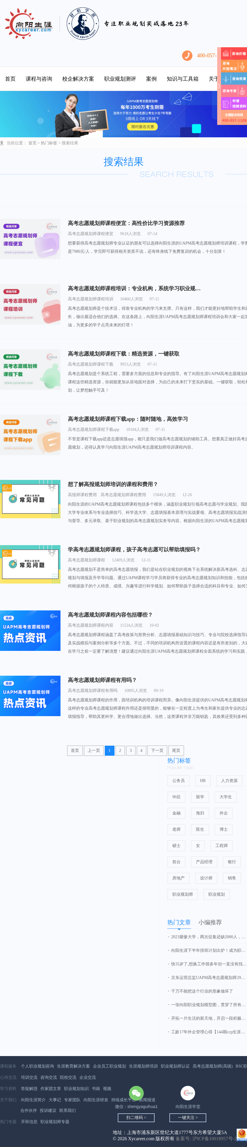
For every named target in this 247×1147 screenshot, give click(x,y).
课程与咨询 (39, 79)
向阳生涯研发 (96, 1100)
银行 (232, 862)
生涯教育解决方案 (73, 1066)
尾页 (176, 750)
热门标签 (49, 143)
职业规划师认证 (175, 1066)
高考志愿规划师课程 (86, 560)
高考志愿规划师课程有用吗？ (102, 680)
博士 (224, 829)
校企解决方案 (78, 79)
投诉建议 (48, 1110)
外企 (224, 813)
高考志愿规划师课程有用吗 (92, 690)
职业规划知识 (76, 1088)
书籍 (96, 1088)
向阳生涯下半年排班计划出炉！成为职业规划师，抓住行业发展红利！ (209, 950)
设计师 (206, 878)
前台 (176, 862)
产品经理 (204, 862)
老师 (176, 829)
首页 (10, 79)
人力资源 (229, 780)
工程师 (221, 845)
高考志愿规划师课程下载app (93, 429)
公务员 (178, 780)
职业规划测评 (120, 79)
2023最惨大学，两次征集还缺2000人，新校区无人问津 (209, 937)
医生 (200, 829)
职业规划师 (182, 894)
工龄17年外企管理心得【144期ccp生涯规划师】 (209, 1032)
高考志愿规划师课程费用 (123, 495)
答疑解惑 (29, 1088)
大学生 (226, 797)
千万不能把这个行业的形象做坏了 (202, 991)
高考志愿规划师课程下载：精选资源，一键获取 (123, 354)
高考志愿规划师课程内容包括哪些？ (110, 615)
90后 (176, 797)
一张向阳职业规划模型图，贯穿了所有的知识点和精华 (209, 1005)
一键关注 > (188, 1117)
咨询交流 (48, 1077)
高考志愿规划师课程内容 (90, 625)
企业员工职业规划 (109, 1066)
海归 (200, 813)
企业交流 (87, 1077)
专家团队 (72, 1100)
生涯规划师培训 (143, 1066)
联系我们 (67, 1110)
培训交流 (29, 1077)
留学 (200, 797)
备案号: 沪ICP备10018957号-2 (206, 1138)
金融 (176, 813)
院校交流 (68, 1077)
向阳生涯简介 (33, 1100)
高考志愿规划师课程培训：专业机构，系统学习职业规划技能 (139, 288)
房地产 (178, 878)
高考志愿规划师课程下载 (90, 364)
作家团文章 (50, 1088)
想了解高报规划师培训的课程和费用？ (113, 484)
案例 (151, 79)
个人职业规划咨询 (37, 1066)
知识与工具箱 (183, 79)
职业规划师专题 (54, 1122)
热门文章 (179, 922)
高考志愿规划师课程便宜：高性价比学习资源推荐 (126, 223)
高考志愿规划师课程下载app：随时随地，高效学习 (128, 419)
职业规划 (216, 894)
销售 (232, 878)
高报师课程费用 (82, 495)
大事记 (55, 1100)
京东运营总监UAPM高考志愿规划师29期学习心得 (209, 977)
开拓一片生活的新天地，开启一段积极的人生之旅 (209, 1018)
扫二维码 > (136, 1117)
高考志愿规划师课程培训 (90, 299)
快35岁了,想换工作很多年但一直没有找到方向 (209, 964)
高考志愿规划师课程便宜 (90, 234)
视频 (107, 1088)
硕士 (176, 845)
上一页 (94, 750)
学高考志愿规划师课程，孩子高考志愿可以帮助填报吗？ (134, 550)
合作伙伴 (28, 1110)
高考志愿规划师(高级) (213, 1066)
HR (203, 780)
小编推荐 (210, 922)
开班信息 (29, 1122)
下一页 (157, 750)
